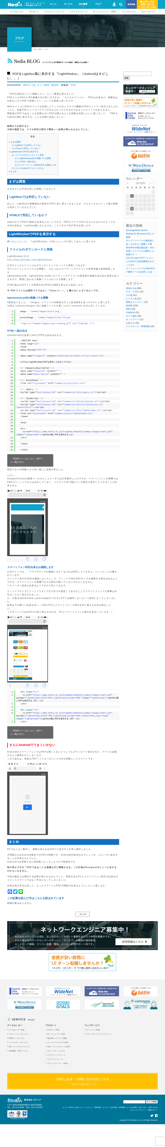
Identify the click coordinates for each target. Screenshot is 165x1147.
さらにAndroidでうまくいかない (28, 168)
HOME (39, 49)
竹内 (73, 85)
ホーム (53, 4)
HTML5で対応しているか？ (26, 148)
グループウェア (148, 11)
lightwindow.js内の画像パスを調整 (33, 158)
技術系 (55, 85)
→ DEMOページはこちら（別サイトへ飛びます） (26, 460)
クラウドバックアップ (54, 11)
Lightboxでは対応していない (26, 145)
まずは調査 (15, 142)
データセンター (17, 11)
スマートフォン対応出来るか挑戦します (36, 165)
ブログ (98, 4)
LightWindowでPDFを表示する (24, 151)
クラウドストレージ (78, 11)
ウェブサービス (129, 11)
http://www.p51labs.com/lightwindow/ (29, 260)
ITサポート (34, 11)
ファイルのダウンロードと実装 (28, 155)
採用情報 (131, 4)
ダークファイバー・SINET (105, 11)
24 (132, 209)
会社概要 (83, 4)
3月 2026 (140, 183)
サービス (68, 4)
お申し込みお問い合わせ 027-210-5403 (147, 4)
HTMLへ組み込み (25, 161)
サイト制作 (43, 85)
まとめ (13, 171)
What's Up (29, 85)
